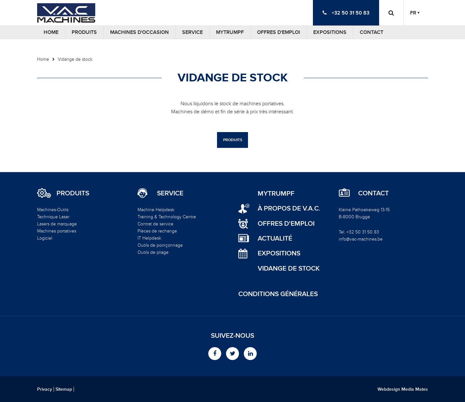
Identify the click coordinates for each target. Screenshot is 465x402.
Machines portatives (56, 231)
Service (192, 32)
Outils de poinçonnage (160, 245)
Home (51, 32)
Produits (84, 32)
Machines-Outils (52, 209)
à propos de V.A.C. (289, 208)
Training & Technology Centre (167, 217)
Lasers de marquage (57, 224)
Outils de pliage (153, 252)
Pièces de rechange (157, 231)
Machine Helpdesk (156, 209)
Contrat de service (155, 224)
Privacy (44, 389)
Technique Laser (53, 217)
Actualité (275, 238)
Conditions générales (278, 294)
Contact (371, 32)
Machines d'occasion (139, 32)
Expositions (329, 32)
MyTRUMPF (230, 32)
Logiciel (44, 238)
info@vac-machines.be (361, 239)
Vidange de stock (75, 59)
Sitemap (64, 389)
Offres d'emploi (278, 32)
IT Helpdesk (149, 238)
